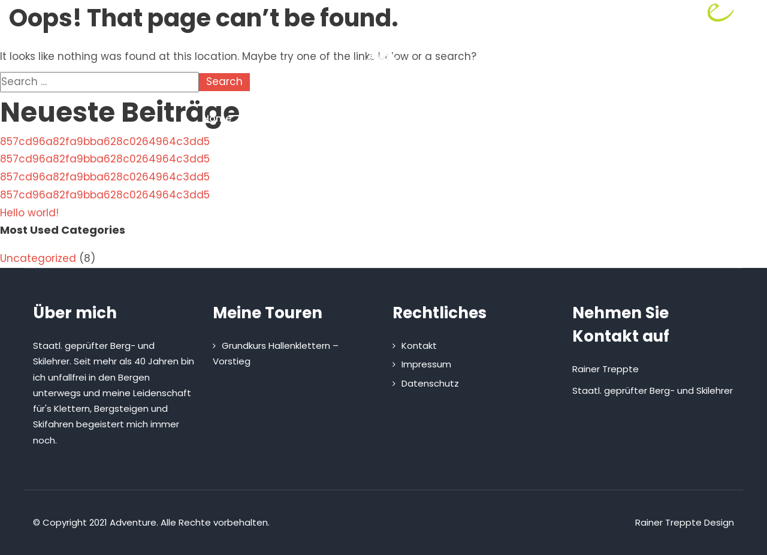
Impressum (426, 364)
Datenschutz (430, 383)
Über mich (282, 118)
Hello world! (29, 213)
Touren (355, 118)
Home (217, 118)
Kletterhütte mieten (451, 118)
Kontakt (545, 118)
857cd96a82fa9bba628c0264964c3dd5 (105, 141)
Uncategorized (38, 258)
